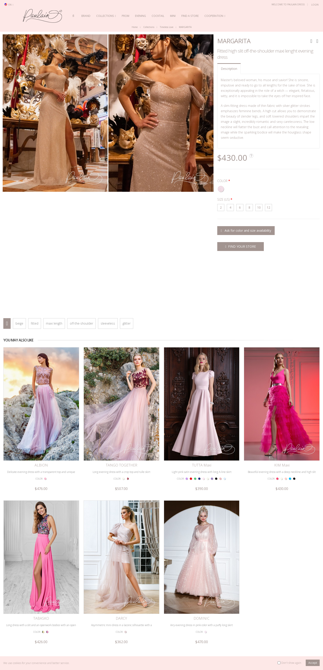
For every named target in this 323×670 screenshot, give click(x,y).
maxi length (54, 323)
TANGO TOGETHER (121, 427)
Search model (15, 644)
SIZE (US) (223, 200)
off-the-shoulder (81, 323)
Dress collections (147, 637)
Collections (148, 27)
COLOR (222, 181)
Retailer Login (15, 650)
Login (315, 4)
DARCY (121, 543)
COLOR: (39, 441)
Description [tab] (229, 69)
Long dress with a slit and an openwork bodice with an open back (41, 552)
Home (135, 27)
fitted (34, 323)
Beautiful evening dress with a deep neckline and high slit (282, 434)
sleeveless (108, 323)
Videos (141, 650)
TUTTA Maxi (201, 427)
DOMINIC (201, 543)
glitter (127, 323)
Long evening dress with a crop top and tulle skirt (121, 434)
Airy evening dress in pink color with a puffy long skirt (201, 550)
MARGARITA (185, 27)
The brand (143, 644)
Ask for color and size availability (246, 231)
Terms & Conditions (84, 637)
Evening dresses (208, 644)
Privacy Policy (80, 644)
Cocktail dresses (208, 650)
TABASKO (41, 543)
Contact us (13, 637)
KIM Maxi (282, 427)
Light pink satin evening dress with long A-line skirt (201, 434)
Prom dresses (207, 637)
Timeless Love (166, 27)
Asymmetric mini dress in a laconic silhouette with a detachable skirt (121, 552)
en (9, 4)
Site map (77, 650)
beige (19, 323)
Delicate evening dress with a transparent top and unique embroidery (41, 436)
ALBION (41, 427)
